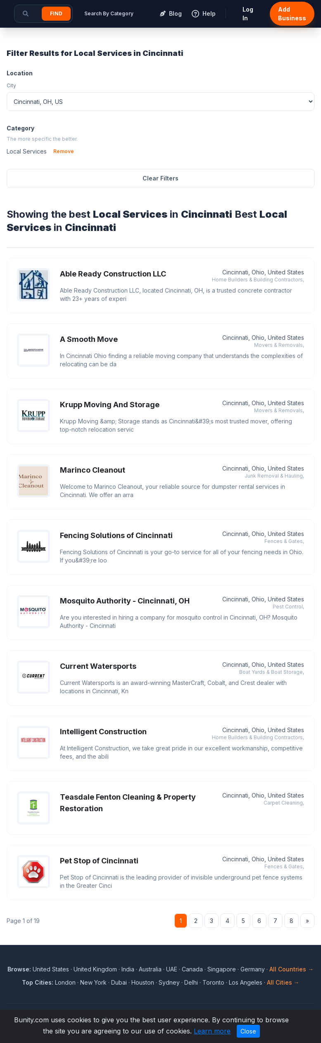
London (65, 982)
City (11, 85)
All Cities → (283, 982)
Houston (142, 982)
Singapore (221, 969)
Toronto (213, 982)
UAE (171, 969)
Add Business (292, 14)
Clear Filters (160, 178)
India (127, 969)
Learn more (212, 1031)
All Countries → (291, 969)
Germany (252, 969)
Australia (150, 969)
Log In (248, 14)
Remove (63, 151)
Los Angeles (245, 982)
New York (93, 982)
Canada (192, 969)
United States (51, 969)
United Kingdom (95, 969)
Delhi (191, 982)
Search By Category (108, 13)
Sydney (169, 982)
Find (56, 13)
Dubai (119, 982)
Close (248, 1031)
